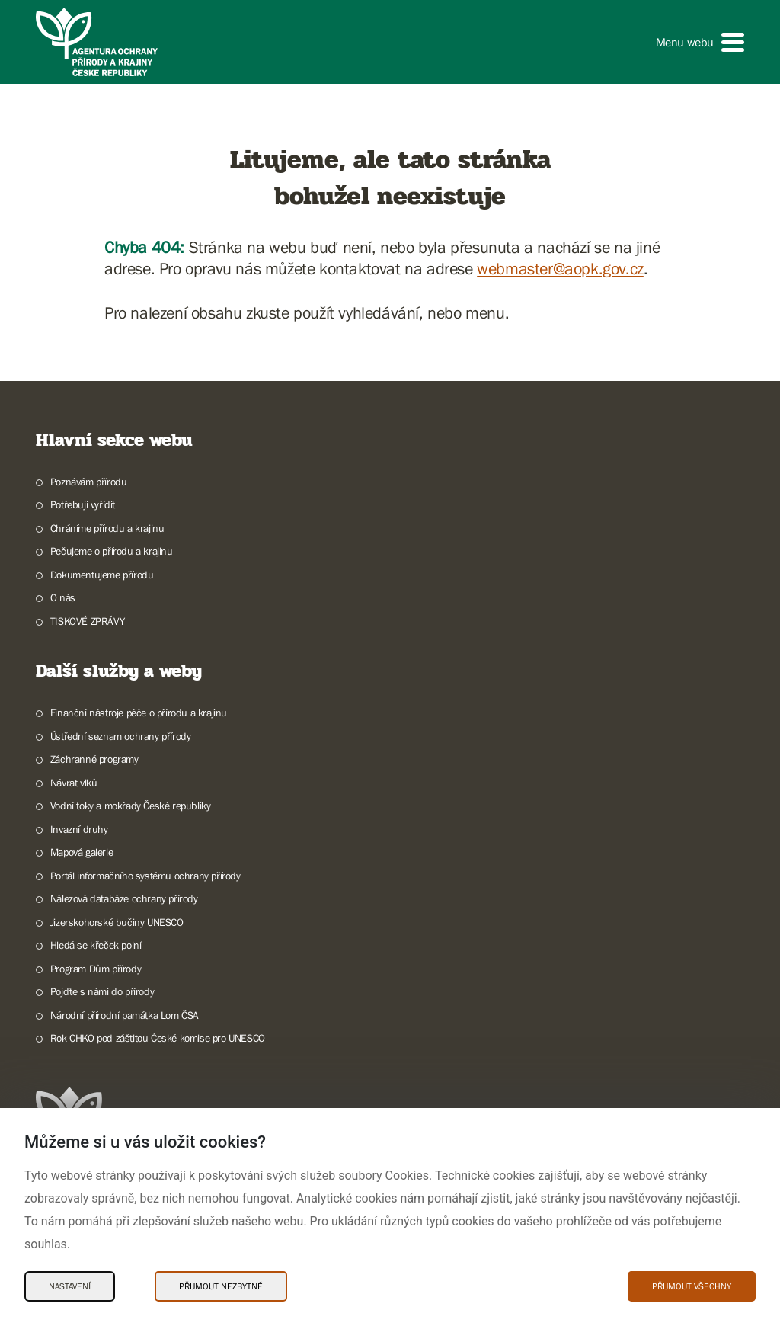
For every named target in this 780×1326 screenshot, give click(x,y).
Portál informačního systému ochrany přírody (145, 876)
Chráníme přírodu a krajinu (107, 528)
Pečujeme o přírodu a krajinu (111, 551)
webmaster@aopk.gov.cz (560, 268)
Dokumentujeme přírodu (102, 575)
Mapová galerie (81, 852)
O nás (62, 597)
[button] (700, 42)
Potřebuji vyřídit (82, 504)
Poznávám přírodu (88, 482)
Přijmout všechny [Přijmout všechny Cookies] (691, 1286)
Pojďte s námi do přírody (102, 991)
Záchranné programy (94, 759)
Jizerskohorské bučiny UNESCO (117, 922)
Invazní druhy (79, 829)
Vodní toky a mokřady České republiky (130, 805)
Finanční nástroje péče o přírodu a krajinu (138, 712)
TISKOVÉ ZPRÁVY (87, 621)
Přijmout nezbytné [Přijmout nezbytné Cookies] (221, 1286)
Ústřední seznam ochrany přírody (120, 736)
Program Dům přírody (95, 968)
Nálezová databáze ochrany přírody (124, 898)
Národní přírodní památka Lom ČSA (124, 1015)
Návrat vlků (74, 783)
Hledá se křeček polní (96, 945)
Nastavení (70, 1286)
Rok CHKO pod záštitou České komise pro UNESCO (157, 1038)
